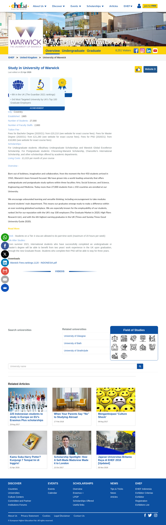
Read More (14, 229)
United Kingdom (29, 57)
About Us (39, 5)
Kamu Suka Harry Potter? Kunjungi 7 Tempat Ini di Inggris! (25, 460)
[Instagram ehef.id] (155, 515)
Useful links (78, 505)
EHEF (128, 5)
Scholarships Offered (83, 501)
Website (150, 69)
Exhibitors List (142, 505)
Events (75, 5)
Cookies (46, 515)
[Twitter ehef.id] (150, 515)
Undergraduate (73, 50)
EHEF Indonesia (143, 489)
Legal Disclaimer (62, 515)
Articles (113, 5)
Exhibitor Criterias (144, 493)
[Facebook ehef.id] (145, 515)
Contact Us (79, 515)
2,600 (37, 125)
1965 (24, 116)
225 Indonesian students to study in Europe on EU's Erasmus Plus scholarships (26, 417)
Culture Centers (16, 497)
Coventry (18, 112)
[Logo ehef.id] (18, 4)
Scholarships (95, 5)
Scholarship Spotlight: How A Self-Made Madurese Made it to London (71, 460)
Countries (13, 489)
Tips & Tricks (116, 489)
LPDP (76, 497)
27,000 (33, 120)
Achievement (37, 108)
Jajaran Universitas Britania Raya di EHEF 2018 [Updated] (115, 460)
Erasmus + (78, 493)
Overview (53, 50)
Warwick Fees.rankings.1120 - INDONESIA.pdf (33, 262)
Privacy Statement (30, 515)
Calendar (52, 493)
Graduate (94, 50)
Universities (14, 493)
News (113, 493)
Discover (58, 5)
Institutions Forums (17, 505)
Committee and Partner (19, 501)
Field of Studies (134, 330)
